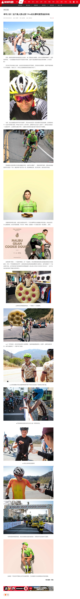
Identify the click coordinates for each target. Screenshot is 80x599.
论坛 (57, 1)
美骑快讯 (37, 5)
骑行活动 (29, 5)
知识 (37, 1)
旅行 (33, 1)
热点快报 (21, 5)
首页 (17, 1)
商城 (66, 1)
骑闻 (21, 1)
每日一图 (60, 5)
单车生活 (53, 5)
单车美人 (45, 5)
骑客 (53, 1)
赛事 (29, 1)
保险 (62, 1)
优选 (45, 1)
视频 (49, 1)
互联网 (17, 18)
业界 (41, 1)
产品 (25, 1)
